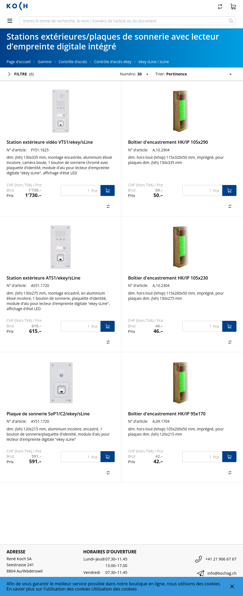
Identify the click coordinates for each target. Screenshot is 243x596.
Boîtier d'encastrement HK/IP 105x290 (168, 142)
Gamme (44, 61)
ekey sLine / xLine (153, 61)
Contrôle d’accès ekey (112, 61)
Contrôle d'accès (73, 61)
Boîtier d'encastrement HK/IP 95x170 (167, 414)
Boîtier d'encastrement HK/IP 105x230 (168, 278)
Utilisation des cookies (114, 589)
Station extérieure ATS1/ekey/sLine (43, 278)
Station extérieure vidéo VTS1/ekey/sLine (50, 142)
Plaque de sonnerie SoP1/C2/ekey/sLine (48, 414)
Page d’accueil (19, 61)
